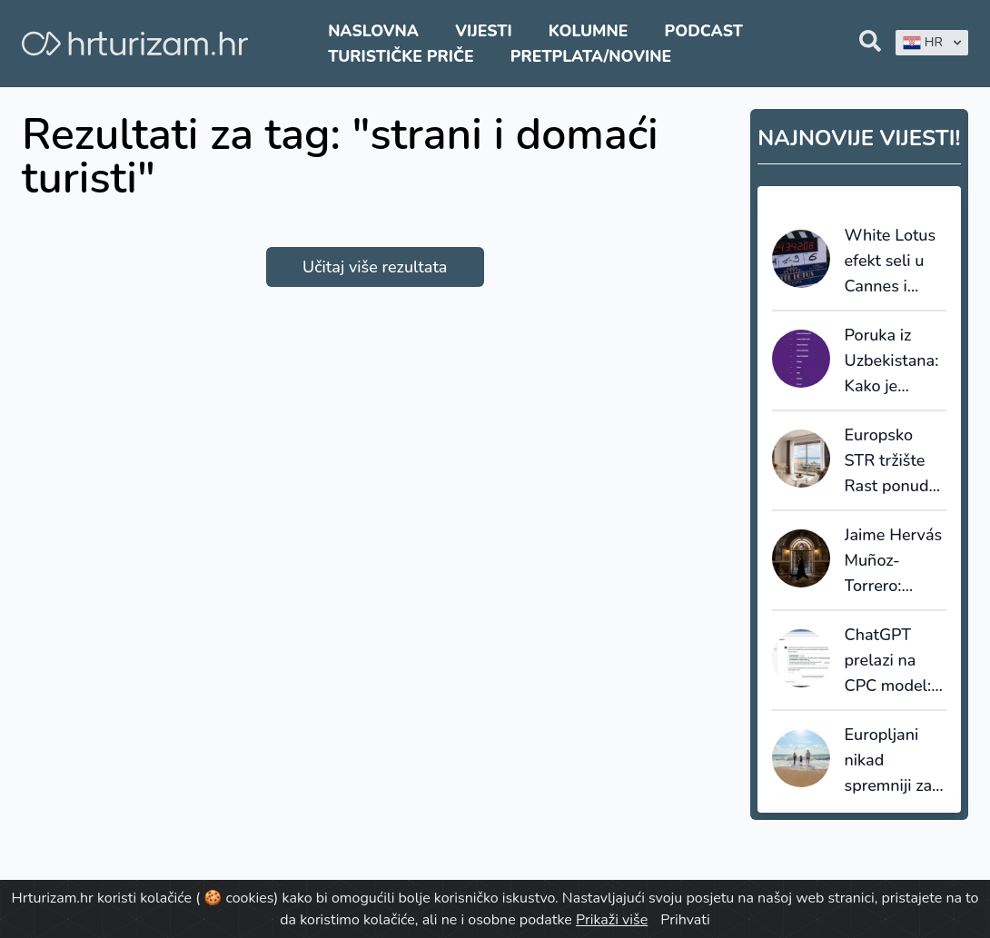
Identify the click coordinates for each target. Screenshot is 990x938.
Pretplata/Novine (590, 56)
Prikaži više (612, 920)
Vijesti (483, 31)
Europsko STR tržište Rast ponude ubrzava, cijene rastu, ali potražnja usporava (891, 461)
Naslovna (373, 31)
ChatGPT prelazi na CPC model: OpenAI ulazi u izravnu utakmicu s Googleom (892, 661)
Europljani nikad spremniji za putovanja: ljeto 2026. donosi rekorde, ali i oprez (890, 761)
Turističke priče (401, 56)
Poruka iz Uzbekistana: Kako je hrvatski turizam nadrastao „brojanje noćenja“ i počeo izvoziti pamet (894, 361)
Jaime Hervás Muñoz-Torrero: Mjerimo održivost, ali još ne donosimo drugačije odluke (894, 561)
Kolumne (589, 31)
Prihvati (684, 920)
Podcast (704, 31)
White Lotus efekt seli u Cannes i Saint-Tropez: (893, 261)
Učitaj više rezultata (374, 267)
